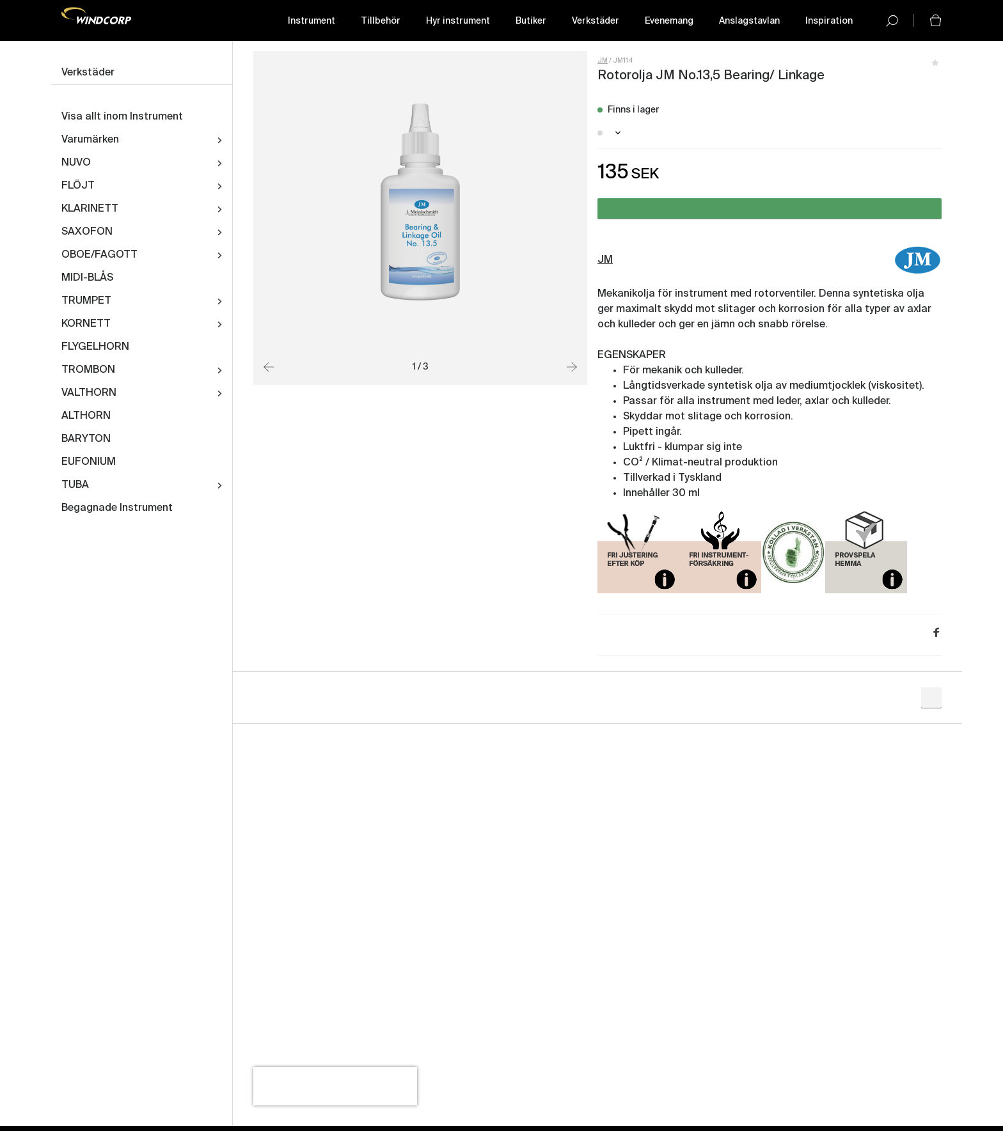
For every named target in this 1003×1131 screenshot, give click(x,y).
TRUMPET (86, 301)
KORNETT (86, 324)
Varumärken (90, 140)
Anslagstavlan (749, 21)
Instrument (311, 21)
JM (602, 61)
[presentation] (335, 1086)
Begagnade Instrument (117, 508)
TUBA (75, 485)
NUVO (76, 163)
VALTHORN (88, 393)
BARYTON (86, 439)
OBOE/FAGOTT (99, 255)
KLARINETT (89, 209)
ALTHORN (86, 416)
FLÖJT (78, 186)
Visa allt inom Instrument (122, 117)
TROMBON (88, 370)
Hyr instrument (458, 21)
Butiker (531, 21)
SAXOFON (87, 232)
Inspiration (829, 21)
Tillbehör (380, 21)
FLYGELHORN (95, 347)
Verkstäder (595, 21)
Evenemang (669, 21)
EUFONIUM (88, 462)
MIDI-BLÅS (87, 278)
